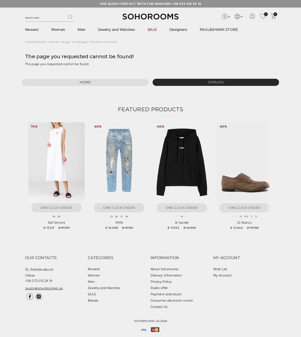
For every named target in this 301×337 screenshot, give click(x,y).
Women (58, 30)
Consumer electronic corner (171, 300)
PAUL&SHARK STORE (219, 30)
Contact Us (158, 307)
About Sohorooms (164, 269)
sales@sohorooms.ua (44, 288)
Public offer (159, 288)
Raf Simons (56, 223)
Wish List (220, 269)
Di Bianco (244, 223)
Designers (178, 30)
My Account (222, 275)
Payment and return (165, 294)
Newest (32, 30)
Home (85, 82)
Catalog (216, 82)
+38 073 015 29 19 (186, 4)
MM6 (119, 223)
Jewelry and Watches (116, 30)
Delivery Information (166, 275)
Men (81, 30)
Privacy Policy (161, 282)
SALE (152, 30)
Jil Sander (182, 223)
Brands (93, 300)
